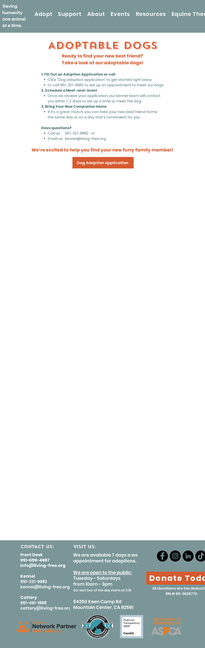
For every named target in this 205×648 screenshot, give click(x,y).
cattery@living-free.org (46, 608)
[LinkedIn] (188, 556)
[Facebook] (162, 556)
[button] (43, 14)
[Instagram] (175, 556)
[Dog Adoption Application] (103, 162)
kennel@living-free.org (85, 138)
